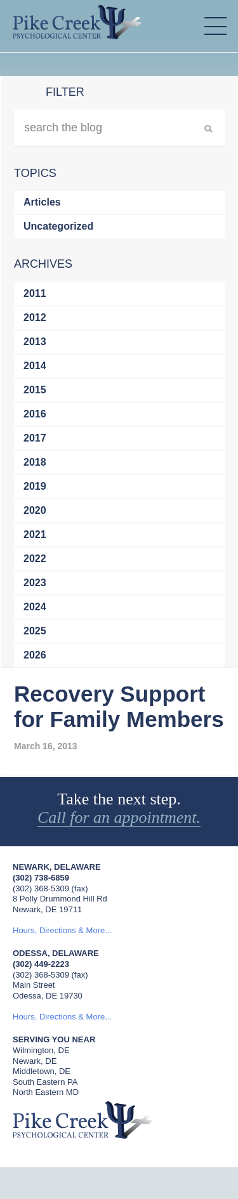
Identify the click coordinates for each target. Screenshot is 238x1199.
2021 (34, 534)
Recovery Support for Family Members (119, 706)
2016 (34, 414)
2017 (34, 438)
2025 (34, 631)
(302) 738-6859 (41, 877)
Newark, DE (34, 1061)
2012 (34, 317)
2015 (34, 389)
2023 (34, 582)
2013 (34, 341)
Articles (42, 202)
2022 (34, 558)
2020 (34, 510)
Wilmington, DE (41, 1050)
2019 (34, 486)
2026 (34, 655)
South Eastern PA (45, 1082)
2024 (34, 606)
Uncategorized (58, 226)
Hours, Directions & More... (62, 930)
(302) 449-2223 (41, 964)
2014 (34, 365)
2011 (34, 293)
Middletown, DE (41, 1071)
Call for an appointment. (119, 818)
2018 (34, 462)
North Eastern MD (46, 1092)
